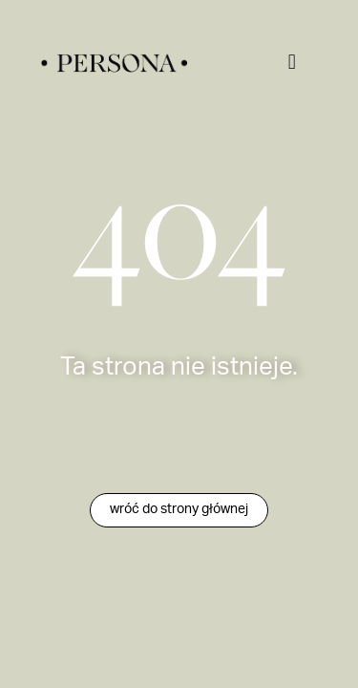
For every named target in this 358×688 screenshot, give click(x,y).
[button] (292, 61)
